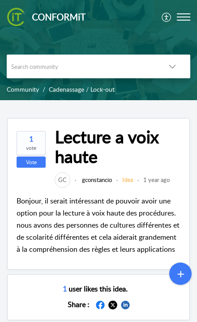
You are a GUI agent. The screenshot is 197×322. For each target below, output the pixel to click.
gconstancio (96, 180)
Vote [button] (31, 162)
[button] (167, 17)
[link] (62, 180)
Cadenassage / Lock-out (82, 89)
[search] (80, 66)
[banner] (98, 50)
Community (23, 89)
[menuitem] (167, 17)
